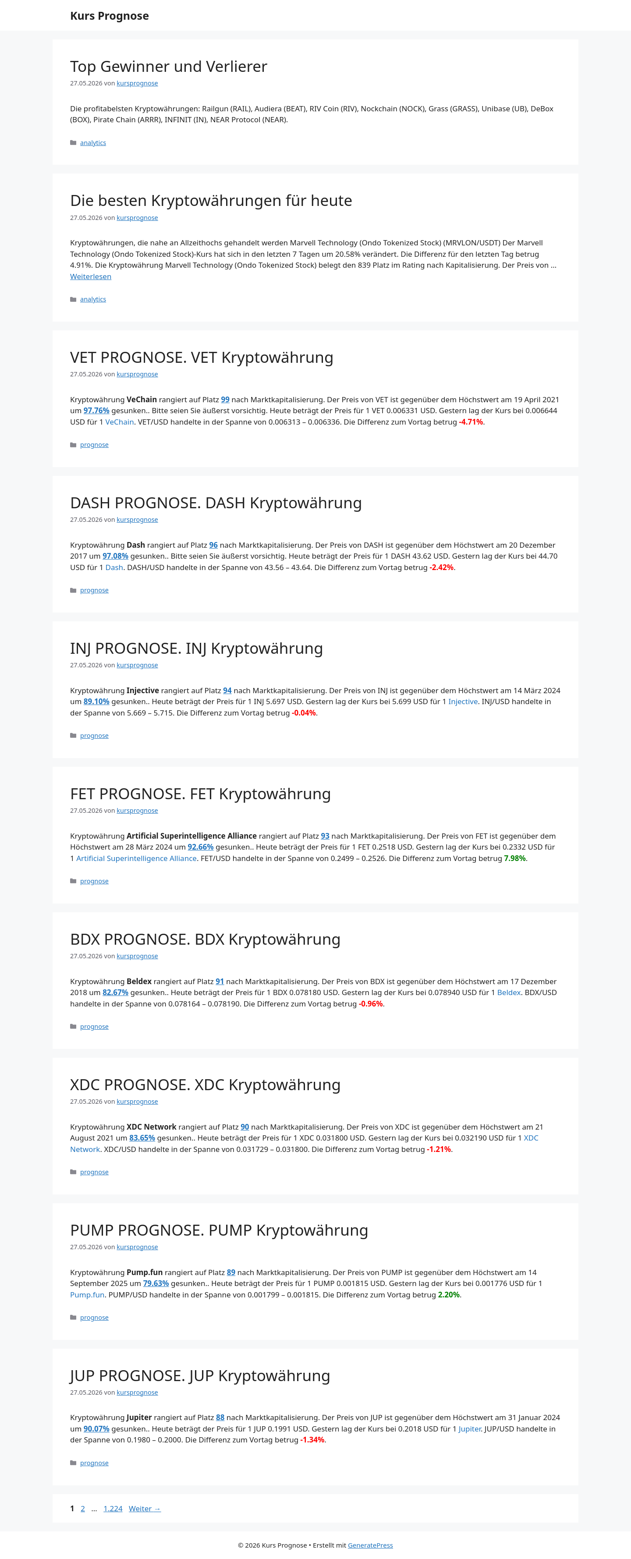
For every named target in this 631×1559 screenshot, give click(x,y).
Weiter (145, 1508)
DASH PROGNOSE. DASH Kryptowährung (216, 502)
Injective (463, 701)
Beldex (509, 992)
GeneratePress (370, 1545)
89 (231, 1272)
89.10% (97, 701)
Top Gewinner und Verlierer (169, 66)
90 (245, 1127)
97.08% (115, 556)
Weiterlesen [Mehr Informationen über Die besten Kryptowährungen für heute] (90, 276)
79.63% (156, 1283)
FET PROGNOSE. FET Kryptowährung (200, 793)
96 (213, 545)
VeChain (120, 422)
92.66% (201, 847)
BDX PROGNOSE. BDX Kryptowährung (205, 938)
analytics (93, 142)
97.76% (97, 410)
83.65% (142, 1138)
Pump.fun (87, 1295)
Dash (115, 567)
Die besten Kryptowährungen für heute (211, 200)
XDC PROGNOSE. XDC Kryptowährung (205, 1084)
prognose (94, 444)
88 (220, 1417)
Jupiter (470, 1429)
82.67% (115, 992)
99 (225, 399)
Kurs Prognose (109, 15)
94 (227, 690)
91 (220, 981)
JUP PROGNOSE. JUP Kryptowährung (200, 1375)
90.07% (97, 1429)
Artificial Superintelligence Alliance (136, 858)
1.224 (112, 1508)
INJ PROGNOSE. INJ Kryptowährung (196, 648)
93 (325, 836)
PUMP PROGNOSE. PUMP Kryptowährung (219, 1229)
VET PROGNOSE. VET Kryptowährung (202, 357)
